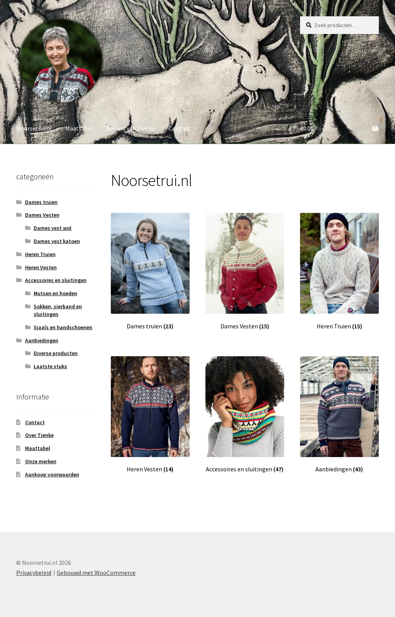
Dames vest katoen (57, 241)
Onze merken (40, 461)
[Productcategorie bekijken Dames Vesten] (244, 271)
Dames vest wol (52, 227)
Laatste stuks (50, 366)
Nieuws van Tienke (131, 128)
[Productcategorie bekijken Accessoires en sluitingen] (244, 414)
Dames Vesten (42, 214)
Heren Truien (40, 254)
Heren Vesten (41, 267)
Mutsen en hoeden (55, 293)
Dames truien (41, 202)
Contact (179, 128)
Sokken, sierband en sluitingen (58, 310)
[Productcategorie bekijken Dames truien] (150, 271)
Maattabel (79, 128)
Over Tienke (39, 435)
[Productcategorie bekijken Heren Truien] (339, 271)
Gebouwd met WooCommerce (96, 572)
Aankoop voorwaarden (52, 474)
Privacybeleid (33, 572)
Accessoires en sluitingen (55, 280)
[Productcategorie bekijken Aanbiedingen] (339, 414)
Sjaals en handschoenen (63, 327)
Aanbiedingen (41, 340)
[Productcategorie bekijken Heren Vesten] (150, 414)
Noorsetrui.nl (34, 128)
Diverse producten (56, 353)
